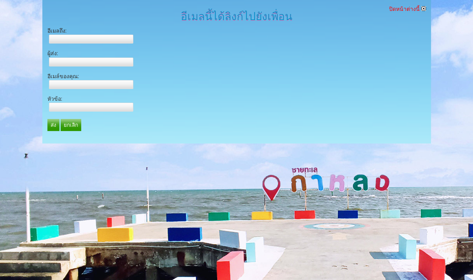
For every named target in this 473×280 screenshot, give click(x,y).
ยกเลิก (71, 125)
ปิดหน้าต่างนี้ (407, 9)
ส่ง (53, 125)
